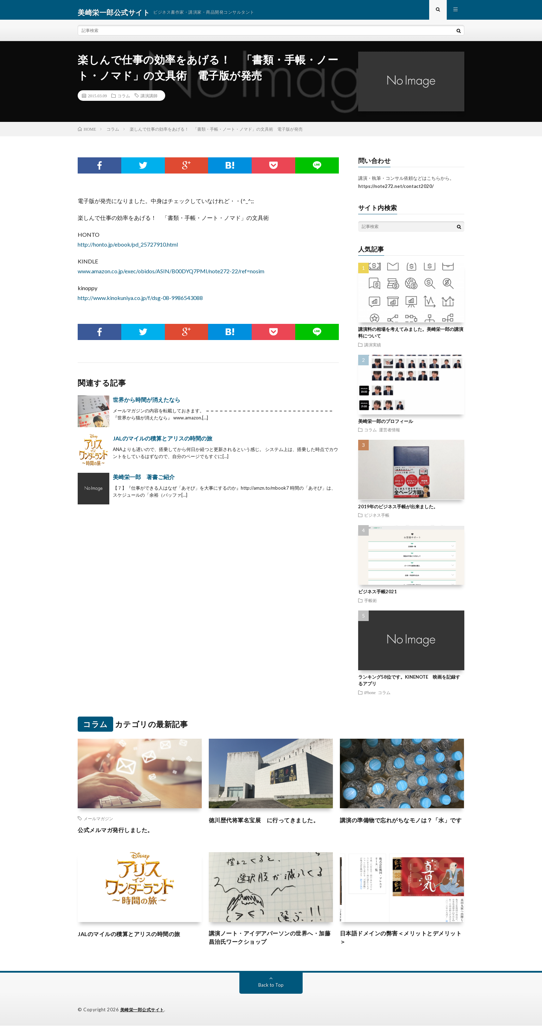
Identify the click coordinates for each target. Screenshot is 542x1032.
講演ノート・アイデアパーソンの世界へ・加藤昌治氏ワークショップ (271, 943)
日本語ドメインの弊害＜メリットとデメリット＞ (402, 943)
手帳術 (370, 605)
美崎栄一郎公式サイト (144, 1016)
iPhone (370, 697)
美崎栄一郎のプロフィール (385, 426)
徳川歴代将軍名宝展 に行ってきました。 (271, 825)
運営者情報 (389, 434)
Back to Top (271, 991)
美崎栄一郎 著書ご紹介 (144, 481)
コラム (123, 100)
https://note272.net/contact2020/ (396, 191)
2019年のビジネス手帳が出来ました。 (398, 511)
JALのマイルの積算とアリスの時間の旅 (162, 443)
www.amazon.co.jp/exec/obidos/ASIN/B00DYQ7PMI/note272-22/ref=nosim (171, 276)
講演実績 (372, 349)
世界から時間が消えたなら (146, 404)
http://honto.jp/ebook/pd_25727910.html (128, 249)
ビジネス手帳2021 (377, 596)
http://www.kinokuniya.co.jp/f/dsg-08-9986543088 (140, 302)
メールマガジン (98, 823)
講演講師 (149, 100)
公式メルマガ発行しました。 (120, 834)
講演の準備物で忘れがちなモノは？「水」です (402, 829)
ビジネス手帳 (376, 520)
